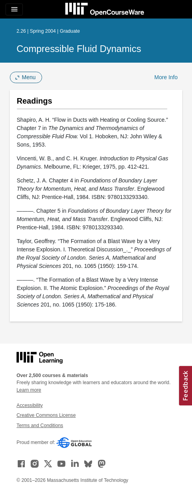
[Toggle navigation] (14, 9)
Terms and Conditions (40, 425)
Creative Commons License (46, 415)
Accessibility (30, 405)
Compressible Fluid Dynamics (79, 48)
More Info (165, 77)
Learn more (29, 390)
